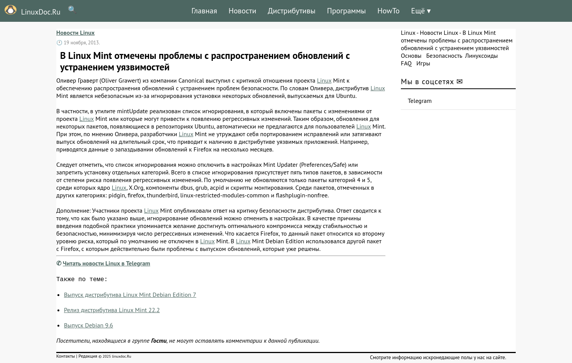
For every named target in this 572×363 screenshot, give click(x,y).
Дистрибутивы (291, 11)
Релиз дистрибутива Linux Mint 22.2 (112, 311)
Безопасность (444, 55)
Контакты (65, 357)
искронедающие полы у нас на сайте (464, 358)
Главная (204, 11)
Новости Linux (75, 32)
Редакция (87, 357)
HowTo (389, 11)
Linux (324, 80)
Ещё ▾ (421, 11)
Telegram (420, 100)
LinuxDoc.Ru (30, 10)
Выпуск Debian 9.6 (88, 326)
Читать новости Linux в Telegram (106, 263)
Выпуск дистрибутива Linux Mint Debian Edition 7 (130, 296)
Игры (423, 63)
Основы (411, 55)
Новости (242, 11)
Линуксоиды (481, 55)
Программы (346, 11)
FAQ (406, 63)
